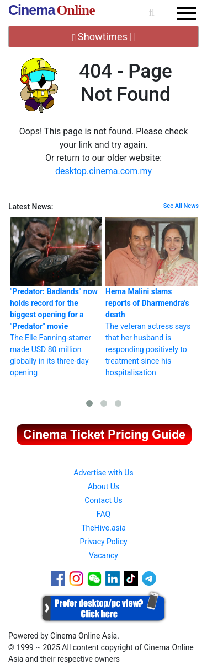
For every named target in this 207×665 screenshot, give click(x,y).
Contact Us (103, 500)
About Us (103, 486)
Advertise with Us (103, 472)
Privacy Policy (103, 541)
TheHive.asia (103, 527)
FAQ (103, 514)
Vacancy (103, 555)
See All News (181, 205)
